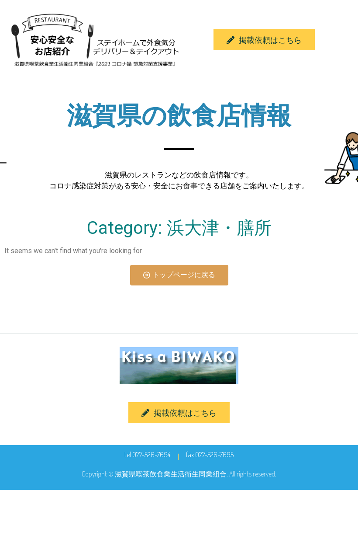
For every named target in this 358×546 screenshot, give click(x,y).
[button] (264, 39)
